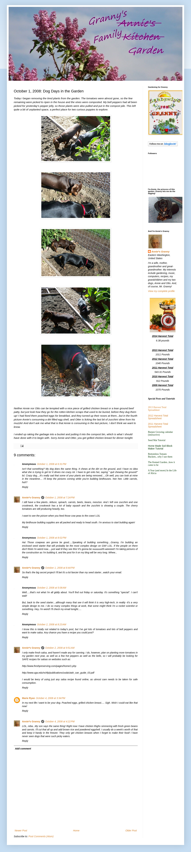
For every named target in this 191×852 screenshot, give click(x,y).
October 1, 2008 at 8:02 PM (51, 537)
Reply (25, 487)
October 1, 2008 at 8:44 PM (60, 567)
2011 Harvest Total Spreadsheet (158, 425)
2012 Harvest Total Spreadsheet (158, 417)
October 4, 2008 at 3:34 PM (50, 698)
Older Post (131, 830)
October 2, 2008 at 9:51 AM (60, 647)
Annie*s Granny (31, 497)
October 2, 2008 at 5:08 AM (51, 587)
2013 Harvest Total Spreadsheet (157, 408)
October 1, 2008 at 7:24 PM (60, 497)
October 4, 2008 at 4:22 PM (60, 721)
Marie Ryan (28, 698)
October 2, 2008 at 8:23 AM (51, 624)
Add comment (23, 748)
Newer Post (21, 830)
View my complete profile (161, 291)
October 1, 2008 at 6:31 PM (51, 464)
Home (76, 830)
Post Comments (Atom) (41, 836)
